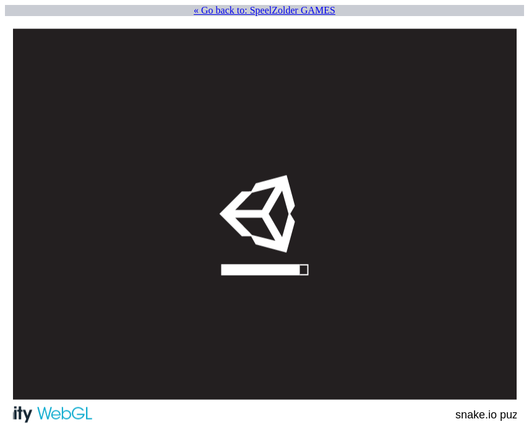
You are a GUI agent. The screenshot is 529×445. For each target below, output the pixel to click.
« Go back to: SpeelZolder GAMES (264, 10)
